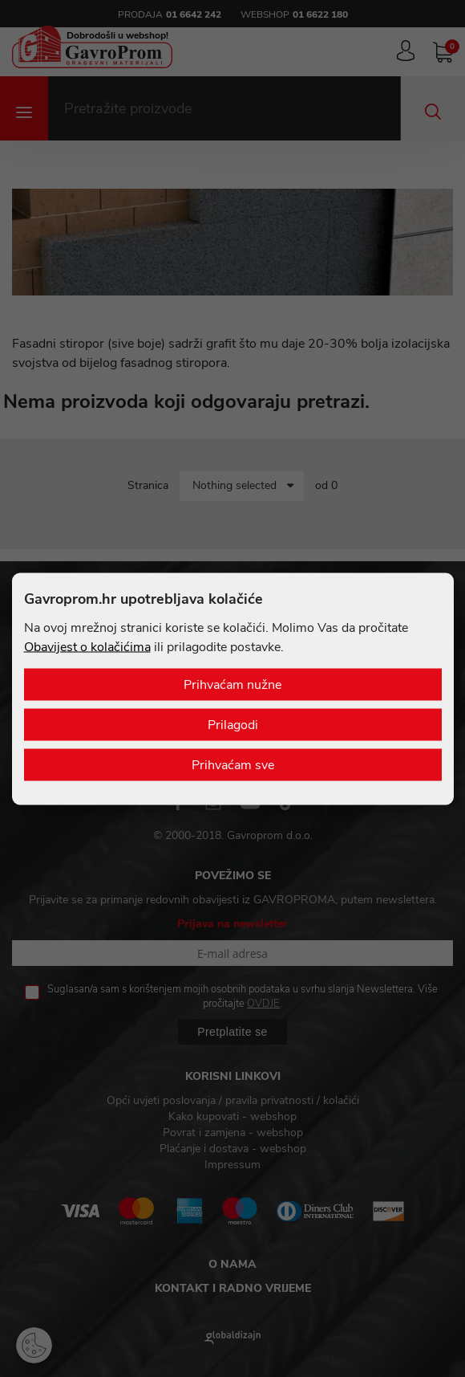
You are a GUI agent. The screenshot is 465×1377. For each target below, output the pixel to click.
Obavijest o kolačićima (87, 646)
